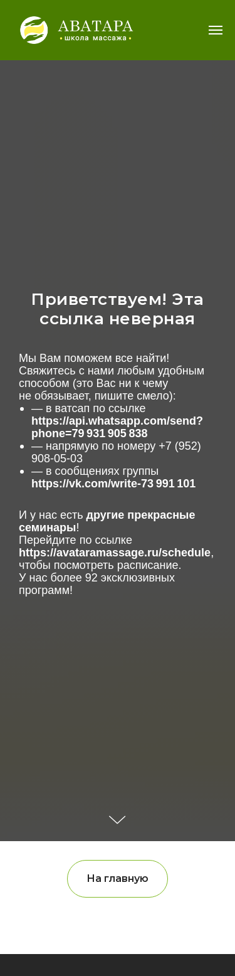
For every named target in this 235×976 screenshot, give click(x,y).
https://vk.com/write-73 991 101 (113, 483)
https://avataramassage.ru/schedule (115, 552)
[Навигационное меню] (215, 30)
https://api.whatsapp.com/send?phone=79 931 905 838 (117, 427)
